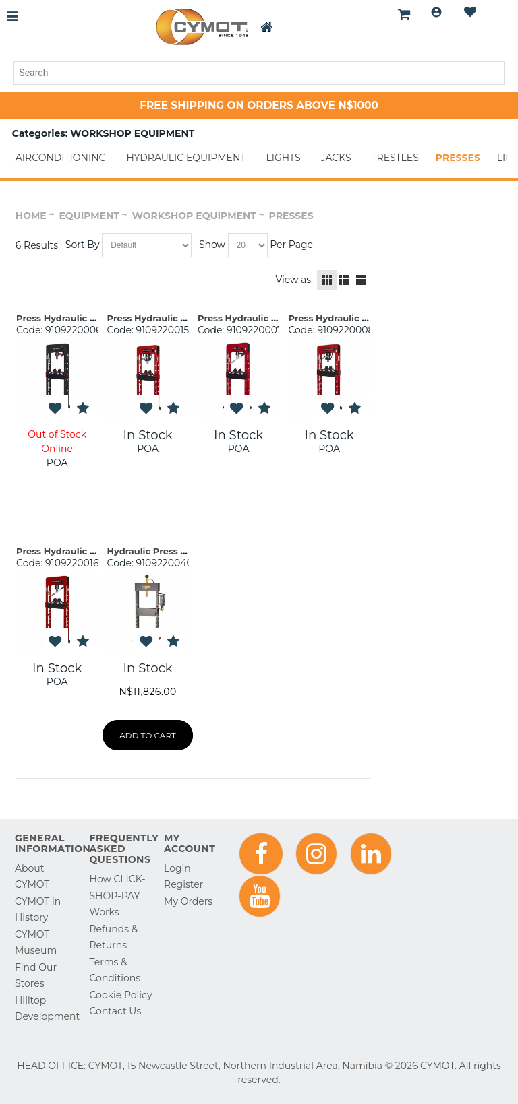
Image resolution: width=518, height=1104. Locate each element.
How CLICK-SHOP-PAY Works (118, 895)
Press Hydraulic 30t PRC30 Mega (272, 318)
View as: (294, 279)
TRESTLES (395, 158)
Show (212, 244)
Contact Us (116, 1011)
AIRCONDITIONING (61, 158)
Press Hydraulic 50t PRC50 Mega (90, 551)
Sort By (82, 244)
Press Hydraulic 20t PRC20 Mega (90, 318)
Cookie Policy (121, 995)
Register (183, 884)
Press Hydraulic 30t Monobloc (175, 318)
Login (436, 12)
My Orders (188, 901)
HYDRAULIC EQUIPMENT (186, 158)
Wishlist (470, 12)
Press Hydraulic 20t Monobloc (356, 318)
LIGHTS (283, 158)
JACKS (336, 158)
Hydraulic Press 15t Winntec (171, 551)
